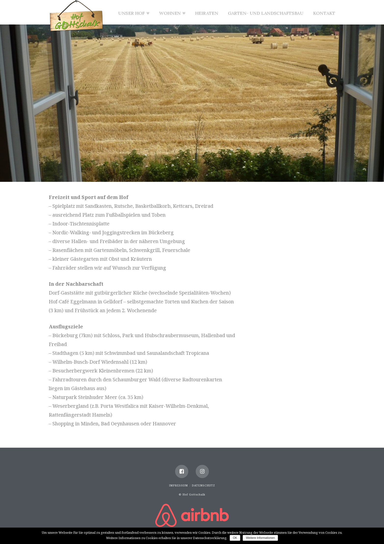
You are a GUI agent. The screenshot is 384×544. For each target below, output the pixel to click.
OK (235, 538)
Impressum (178, 485)
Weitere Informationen (260, 538)
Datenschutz (203, 485)
